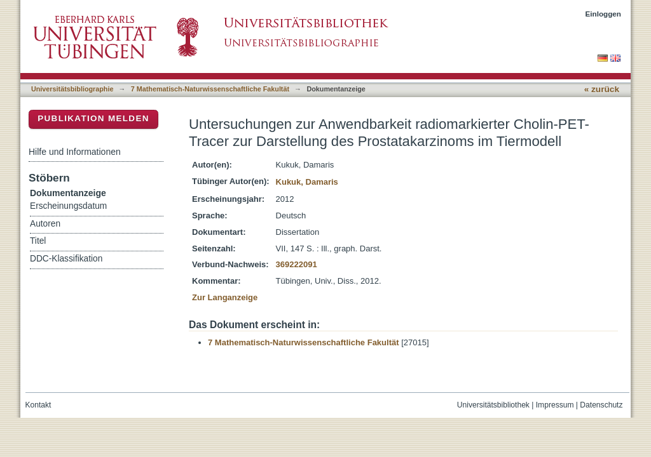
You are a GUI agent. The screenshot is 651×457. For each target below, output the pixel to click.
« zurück (601, 89)
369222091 (296, 264)
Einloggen (604, 14)
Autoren (45, 223)
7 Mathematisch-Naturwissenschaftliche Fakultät (210, 89)
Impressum (555, 405)
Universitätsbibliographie (72, 89)
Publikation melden (93, 118)
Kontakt (38, 405)
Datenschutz (601, 405)
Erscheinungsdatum (68, 206)
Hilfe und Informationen (75, 152)
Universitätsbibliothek (493, 405)
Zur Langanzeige (224, 297)
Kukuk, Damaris (307, 182)
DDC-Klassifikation (66, 258)
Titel (38, 241)
